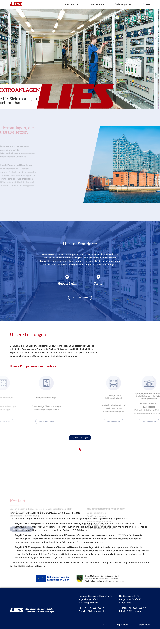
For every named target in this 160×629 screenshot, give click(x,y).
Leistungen (71, 4)
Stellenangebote (123, 4)
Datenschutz (144, 624)
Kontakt (146, 4)
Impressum (122, 624)
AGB (105, 624)
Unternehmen (97, 4)
